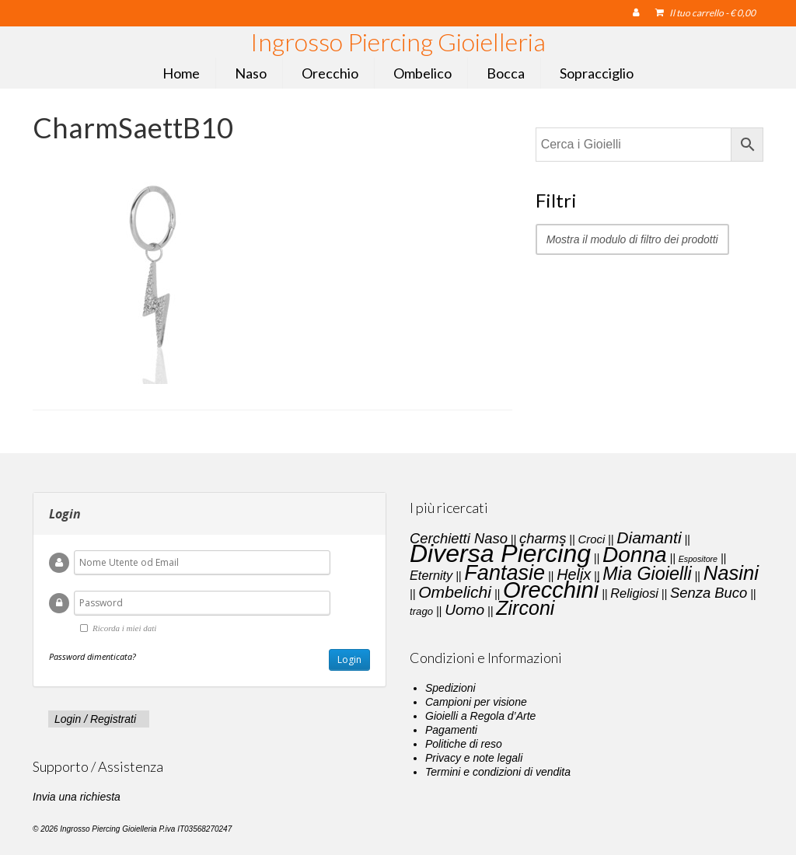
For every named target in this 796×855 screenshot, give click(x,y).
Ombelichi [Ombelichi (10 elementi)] (454, 592)
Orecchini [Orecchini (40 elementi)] (551, 590)
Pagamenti (451, 730)
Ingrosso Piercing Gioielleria (398, 41)
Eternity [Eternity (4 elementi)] (431, 575)
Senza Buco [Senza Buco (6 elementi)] (708, 593)
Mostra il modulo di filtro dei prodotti (632, 239)
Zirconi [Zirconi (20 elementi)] (525, 608)
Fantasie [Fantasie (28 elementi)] (504, 573)
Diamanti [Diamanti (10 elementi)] (648, 537)
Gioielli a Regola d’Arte (480, 716)
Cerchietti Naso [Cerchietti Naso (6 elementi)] (459, 538)
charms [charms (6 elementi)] (542, 538)
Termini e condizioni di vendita (498, 772)
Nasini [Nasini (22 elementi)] (731, 573)
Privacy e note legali (473, 758)
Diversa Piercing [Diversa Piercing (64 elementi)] (500, 553)
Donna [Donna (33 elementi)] (634, 555)
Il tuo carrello (705, 13)
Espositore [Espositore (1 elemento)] (698, 559)
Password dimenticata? (92, 656)
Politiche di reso (463, 744)
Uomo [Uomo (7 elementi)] (464, 610)
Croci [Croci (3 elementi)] (591, 539)
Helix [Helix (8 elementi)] (574, 574)
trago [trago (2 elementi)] (421, 611)
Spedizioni (450, 688)
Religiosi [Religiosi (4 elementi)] (634, 593)
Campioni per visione (476, 702)
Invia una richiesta (76, 796)
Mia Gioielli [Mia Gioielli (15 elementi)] (646, 574)
